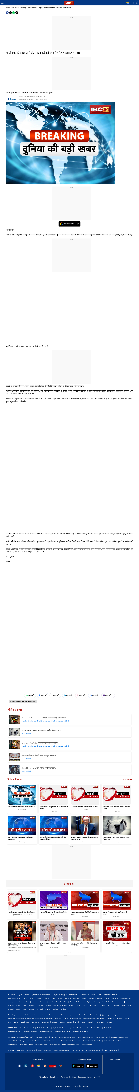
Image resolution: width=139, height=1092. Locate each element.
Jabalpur (91, 998)
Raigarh (91, 1022)
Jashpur (115, 1015)
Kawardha (60, 1015)
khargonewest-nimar (110, 994)
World (14, 7)
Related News (14, 779)
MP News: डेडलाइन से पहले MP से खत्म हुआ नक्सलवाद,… (40, 755)
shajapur (64, 1009)
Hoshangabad (98, 1002)
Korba (27, 1015)
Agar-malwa (35, 994)
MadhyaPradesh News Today (92, 1041)
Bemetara (111, 1018)
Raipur (84, 1022)
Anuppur (63, 994)
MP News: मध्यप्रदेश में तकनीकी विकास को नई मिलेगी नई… (84, 944)
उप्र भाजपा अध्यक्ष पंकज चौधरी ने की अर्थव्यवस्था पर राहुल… (85, 913)
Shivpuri (40, 1005)
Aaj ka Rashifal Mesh (59, 1028)
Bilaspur (127, 1018)
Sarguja (69, 1022)
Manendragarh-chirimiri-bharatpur (94, 1018)
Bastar (16, 1022)
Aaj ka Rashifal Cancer (111, 1028)
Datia (53, 998)
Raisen (78, 1005)
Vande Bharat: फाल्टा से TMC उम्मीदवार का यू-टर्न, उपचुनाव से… (21, 944)
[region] (71, 32)
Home (8, 7)
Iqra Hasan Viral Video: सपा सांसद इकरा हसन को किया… (40, 743)
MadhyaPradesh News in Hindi (70, 1041)
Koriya (67, 1018)
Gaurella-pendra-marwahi (16, 1018)
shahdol (48, 1009)
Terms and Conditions (69, 1077)
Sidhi (123, 1005)
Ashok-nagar (46, 994)
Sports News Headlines (61, 1050)
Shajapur (56, 1005)
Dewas (39, 998)
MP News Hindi (12, 1044)
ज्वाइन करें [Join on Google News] (94, 695)
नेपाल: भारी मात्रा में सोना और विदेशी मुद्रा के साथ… (22, 806)
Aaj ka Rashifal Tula (46, 1031)
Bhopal (58, 1002)
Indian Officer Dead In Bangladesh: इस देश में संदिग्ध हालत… (42, 730)
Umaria (32, 998)
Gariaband (49, 1018)
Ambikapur (69, 1015)
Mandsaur (43, 1002)
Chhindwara (73, 994)
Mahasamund (76, 1018)
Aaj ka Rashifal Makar (79, 1031)
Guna (99, 994)
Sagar (18, 1005)
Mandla (51, 1002)
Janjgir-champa (105, 1015)
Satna (24, 1005)
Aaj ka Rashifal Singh (14, 1031)
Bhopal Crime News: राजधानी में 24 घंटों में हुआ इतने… (39, 768)
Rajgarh (85, 1005)
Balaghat (88, 1002)
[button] (2, 3)
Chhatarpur (83, 994)
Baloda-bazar (25, 1022)
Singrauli (11, 1005)
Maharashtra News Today (16, 1041)
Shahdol (48, 1005)
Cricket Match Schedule (93, 1050)
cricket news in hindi (110, 1050)
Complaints (54, 1077)
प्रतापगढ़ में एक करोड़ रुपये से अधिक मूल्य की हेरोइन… (115, 913)
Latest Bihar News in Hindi (70, 1044)
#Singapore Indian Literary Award (22, 701)
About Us (97, 1077)
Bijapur (119, 1018)
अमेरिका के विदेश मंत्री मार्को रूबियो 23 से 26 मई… (85, 806)
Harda (107, 1002)
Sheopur (32, 1005)
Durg (86, 1015)
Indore (27, 994)
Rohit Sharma (31, 1050)
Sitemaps (53, 1066)
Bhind (65, 1002)
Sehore (114, 1002)
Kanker (51, 1015)
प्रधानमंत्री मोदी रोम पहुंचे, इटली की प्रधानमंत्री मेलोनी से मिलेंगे (54, 807)
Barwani (99, 998)
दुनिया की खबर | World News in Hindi (22, 915)
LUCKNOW (85, 917)
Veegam (85, 1086)
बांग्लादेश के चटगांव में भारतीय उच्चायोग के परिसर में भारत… (116, 807)
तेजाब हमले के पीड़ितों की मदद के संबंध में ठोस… (116, 943)
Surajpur (54, 1022)
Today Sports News (77, 1050)
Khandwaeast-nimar (14, 998)
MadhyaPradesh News (51, 1041)
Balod (10, 1022)
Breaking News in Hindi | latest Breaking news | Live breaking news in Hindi (45, 721)
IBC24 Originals (26, 733)
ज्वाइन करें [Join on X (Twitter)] (55, 695)
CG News (53, 1037)
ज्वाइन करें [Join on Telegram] (68, 695)
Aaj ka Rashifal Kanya (30, 1031)
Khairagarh (58, 1018)
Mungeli (109, 1022)
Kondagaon (35, 1015)
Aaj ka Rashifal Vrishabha (76, 1028)
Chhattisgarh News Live (85, 1037)
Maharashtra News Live (34, 1041)
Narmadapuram (125, 998)
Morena (34, 1002)
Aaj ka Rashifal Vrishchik (62, 1031)
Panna (107, 998)
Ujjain (20, 994)
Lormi (77, 1022)
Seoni (121, 1002)
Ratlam (27, 1002)
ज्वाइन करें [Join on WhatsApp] (30, 695)
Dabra (67, 998)
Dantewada (94, 1015)
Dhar (20, 1002)
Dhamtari (78, 1015)
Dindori (60, 998)
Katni (25, 998)
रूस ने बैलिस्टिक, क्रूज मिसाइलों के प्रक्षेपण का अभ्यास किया (20, 838)
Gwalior (92, 994)
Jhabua (84, 998)
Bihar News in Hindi (26, 1044)
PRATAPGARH (116, 917)
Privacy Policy (44, 1077)
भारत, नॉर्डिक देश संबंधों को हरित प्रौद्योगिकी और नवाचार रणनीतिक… (53, 838)
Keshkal (44, 1015)
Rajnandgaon (100, 1022)
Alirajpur (55, 994)
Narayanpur (45, 1022)
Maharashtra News (102, 1037)
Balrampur (35, 1022)
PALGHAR (53, 915)
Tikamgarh (75, 998)
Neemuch (115, 998)
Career (89, 1077)
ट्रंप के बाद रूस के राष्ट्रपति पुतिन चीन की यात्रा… (22, 912)
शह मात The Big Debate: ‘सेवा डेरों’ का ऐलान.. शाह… (53, 944)
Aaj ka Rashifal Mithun (94, 1028)
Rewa (71, 1005)
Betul (71, 1002)
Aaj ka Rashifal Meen (43, 1028)
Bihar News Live (55, 1044)
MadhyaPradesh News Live (112, 1041)
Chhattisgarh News (42, 1037)
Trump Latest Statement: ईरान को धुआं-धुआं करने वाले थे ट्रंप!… (84, 838)
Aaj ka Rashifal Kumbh (27, 1028)
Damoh (46, 998)
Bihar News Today (41, 1044)
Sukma (62, 1022)
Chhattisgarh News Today (67, 1037)
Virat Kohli (20, 1050)
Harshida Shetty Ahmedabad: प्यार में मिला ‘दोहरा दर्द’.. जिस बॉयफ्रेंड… (44, 718)
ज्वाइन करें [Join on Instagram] (81, 695)
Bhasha (13, 99)
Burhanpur (79, 1002)
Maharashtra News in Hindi (119, 1037)
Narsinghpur (12, 1002)
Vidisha (64, 1005)
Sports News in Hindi (44, 1050)
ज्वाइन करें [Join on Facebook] (43, 695)
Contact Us (82, 1077)
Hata (109, 1005)
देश (116, 946)
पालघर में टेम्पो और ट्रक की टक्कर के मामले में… (54, 912)
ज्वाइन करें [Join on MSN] (108, 695)
